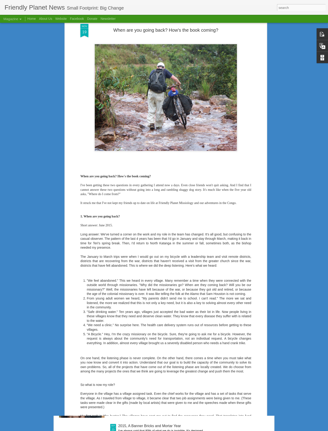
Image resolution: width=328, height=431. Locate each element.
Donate (92, 19)
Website (61, 19)
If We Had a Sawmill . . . (137, 374)
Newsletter (107, 19)
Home (31, 19)
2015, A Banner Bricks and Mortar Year (149, 426)
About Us (45, 19)
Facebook (77, 19)
